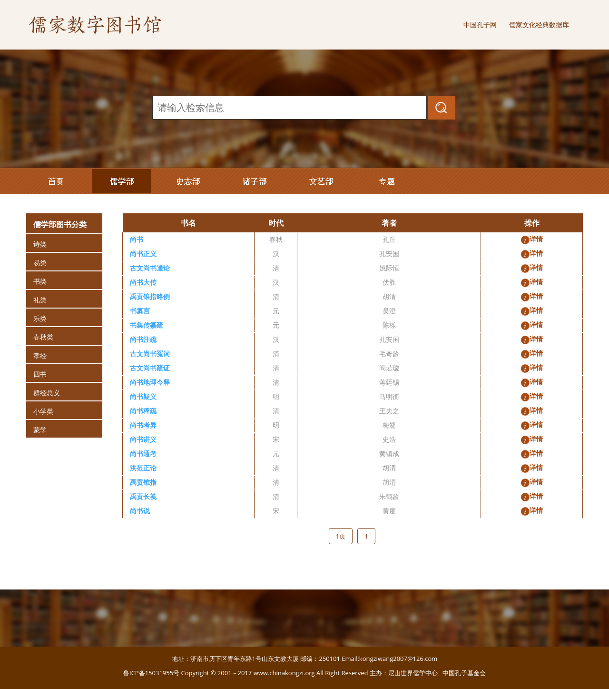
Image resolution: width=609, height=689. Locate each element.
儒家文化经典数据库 (539, 24)
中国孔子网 (480, 24)
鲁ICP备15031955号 (151, 673)
